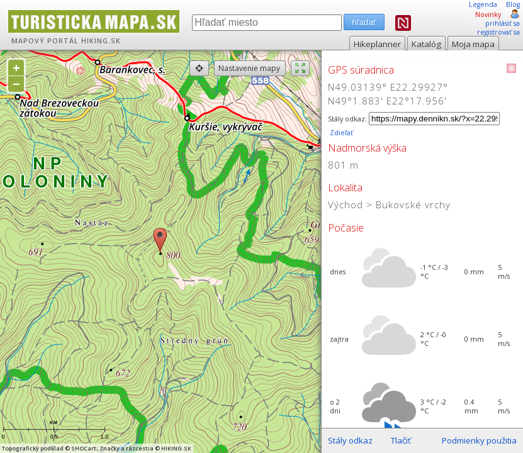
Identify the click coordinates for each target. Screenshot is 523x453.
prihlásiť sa (502, 23)
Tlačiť (401, 440)
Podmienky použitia (479, 440)
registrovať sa (498, 32)
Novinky (488, 14)
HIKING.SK (101, 40)
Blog (513, 4)
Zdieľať (340, 132)
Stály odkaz (350, 440)
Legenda (483, 4)
